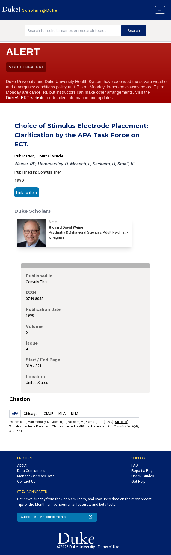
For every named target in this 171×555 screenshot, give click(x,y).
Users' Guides (142, 476)
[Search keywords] (73, 30)
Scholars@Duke (39, 10)
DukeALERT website (25, 97)
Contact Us (26, 481)
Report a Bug (142, 471)
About (22, 465)
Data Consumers (31, 471)
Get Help (138, 481)
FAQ (134, 465)
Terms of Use (108, 547)
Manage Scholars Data (36, 476)
